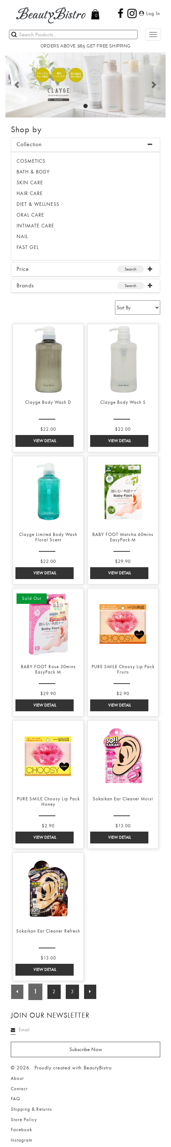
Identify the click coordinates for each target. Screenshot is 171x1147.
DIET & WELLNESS (38, 204)
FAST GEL (28, 247)
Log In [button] (149, 13)
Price (23, 269)
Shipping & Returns (31, 1109)
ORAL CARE (30, 215)
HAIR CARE (30, 193)
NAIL (22, 236)
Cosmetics (31, 161)
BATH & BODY (33, 172)
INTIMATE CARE (35, 226)
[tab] (85, 145)
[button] (17, 84)
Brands (25, 285)
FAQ (15, 1099)
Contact (19, 1089)
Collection (29, 144)
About (17, 1078)
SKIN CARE (30, 183)
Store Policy (24, 1120)
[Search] (73, 34)
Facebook (21, 1130)
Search (131, 269)
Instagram (21, 1140)
